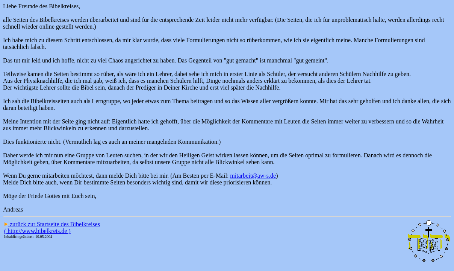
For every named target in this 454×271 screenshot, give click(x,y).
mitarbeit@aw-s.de (253, 175)
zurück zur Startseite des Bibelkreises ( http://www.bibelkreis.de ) (52, 227)
